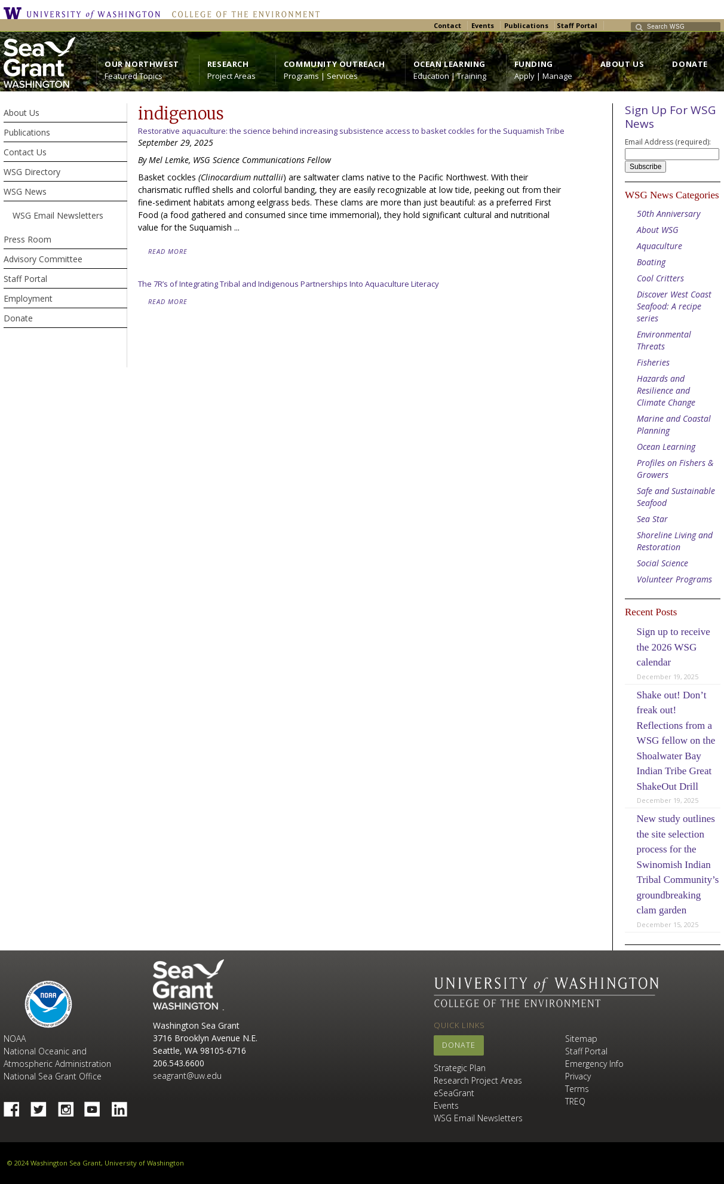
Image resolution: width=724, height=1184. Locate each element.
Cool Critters (660, 278)
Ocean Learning (666, 446)
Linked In (123, 1105)
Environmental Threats (664, 340)
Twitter (43, 1105)
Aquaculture (659, 245)
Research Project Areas (478, 1080)
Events (482, 25)
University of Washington (85, 13)
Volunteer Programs (674, 579)
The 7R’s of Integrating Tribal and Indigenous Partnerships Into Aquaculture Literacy (288, 283)
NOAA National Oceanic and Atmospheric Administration (57, 1051)
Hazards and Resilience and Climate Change (666, 390)
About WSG (658, 229)
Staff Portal (577, 25)
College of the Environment (243, 13)
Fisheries (653, 362)
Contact (447, 25)
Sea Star (652, 518)
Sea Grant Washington (188, 984)
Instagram (69, 1105)
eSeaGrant (454, 1093)
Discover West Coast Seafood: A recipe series (674, 306)
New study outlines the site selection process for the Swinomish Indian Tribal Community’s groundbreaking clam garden (678, 864)
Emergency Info (594, 1063)
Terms (577, 1088)
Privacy (578, 1076)
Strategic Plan (460, 1067)
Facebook (16, 1105)
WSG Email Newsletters (478, 1118)
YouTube (96, 1105)
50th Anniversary (668, 213)
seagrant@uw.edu (187, 1075)
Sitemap (581, 1038)
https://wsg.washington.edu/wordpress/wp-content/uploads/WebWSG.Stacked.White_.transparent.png (39, 62)
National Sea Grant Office (53, 1076)
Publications (526, 25)
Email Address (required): (668, 142)
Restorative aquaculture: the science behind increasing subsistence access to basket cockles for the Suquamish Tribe (351, 130)
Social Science (662, 563)
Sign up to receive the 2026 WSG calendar (673, 647)
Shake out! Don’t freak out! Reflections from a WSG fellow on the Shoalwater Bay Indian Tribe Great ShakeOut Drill (676, 740)
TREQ (575, 1101)
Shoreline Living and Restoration (675, 541)
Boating (651, 262)
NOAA (48, 1004)
